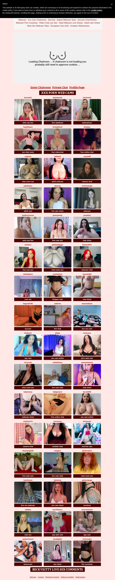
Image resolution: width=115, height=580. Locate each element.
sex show (57, 564)
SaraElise (87, 215)
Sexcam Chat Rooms (87, 20)
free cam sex (57, 240)
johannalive (87, 451)
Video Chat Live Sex (48, 23)
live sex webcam (28, 505)
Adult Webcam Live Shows (71, 23)
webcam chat (87, 270)
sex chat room (28, 152)
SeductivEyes (28, 539)
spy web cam (57, 535)
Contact (41, 577)
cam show (87, 299)
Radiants (57, 304)
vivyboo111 (28, 421)
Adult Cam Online (92, 23)
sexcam (28, 329)
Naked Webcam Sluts (66, 20)
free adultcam (57, 123)
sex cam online (57, 358)
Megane (57, 451)
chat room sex (28, 182)
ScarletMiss (57, 274)
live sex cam (87, 329)
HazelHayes (28, 127)
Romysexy (57, 421)
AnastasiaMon (87, 362)
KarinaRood (57, 98)
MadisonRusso (28, 215)
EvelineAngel (87, 186)
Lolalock (57, 156)
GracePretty (57, 215)
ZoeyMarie (87, 98)
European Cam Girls (60, 26)
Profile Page (77, 87)
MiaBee (28, 510)
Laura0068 (87, 392)
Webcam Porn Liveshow (27, 23)
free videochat (57, 152)
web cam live (27, 123)
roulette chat (57, 446)
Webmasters (80, 577)
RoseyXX (28, 156)
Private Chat (60, 87)
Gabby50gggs (57, 245)
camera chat (87, 182)
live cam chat (57, 388)
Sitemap (33, 577)
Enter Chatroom (41, 87)
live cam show (57, 211)
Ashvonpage (87, 480)
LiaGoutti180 (28, 304)
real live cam (87, 446)
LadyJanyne (57, 392)
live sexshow (87, 564)
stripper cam (57, 299)
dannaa (57, 186)
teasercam (28, 564)
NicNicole (28, 362)
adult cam (28, 211)
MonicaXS (87, 333)
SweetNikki (87, 274)
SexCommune (87, 510)
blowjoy (87, 127)
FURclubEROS (57, 510)
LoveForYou (28, 480)
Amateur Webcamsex (80, 26)
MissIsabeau (87, 304)
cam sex (28, 299)
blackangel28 (28, 451)
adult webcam (57, 182)
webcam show (28, 417)
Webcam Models (67, 577)
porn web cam (87, 358)
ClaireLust (57, 480)
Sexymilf (86, 156)
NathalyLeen (28, 274)
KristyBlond (57, 127)
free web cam (28, 476)
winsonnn (87, 421)
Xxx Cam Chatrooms (37, 20)
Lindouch (28, 333)
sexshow (87, 505)
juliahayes (28, 186)
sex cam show (57, 505)
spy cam (27, 358)
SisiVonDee (86, 539)
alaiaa (57, 333)
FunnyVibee (87, 245)
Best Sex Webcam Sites (38, 26)
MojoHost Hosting (52, 577)
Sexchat (51, 20)
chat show (87, 240)
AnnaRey (28, 245)
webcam (87, 211)
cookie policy (96, 10)
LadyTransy (28, 392)
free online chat (87, 152)
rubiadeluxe (57, 362)
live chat (57, 329)
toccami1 (28, 98)
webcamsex (87, 123)
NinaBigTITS (57, 539)
